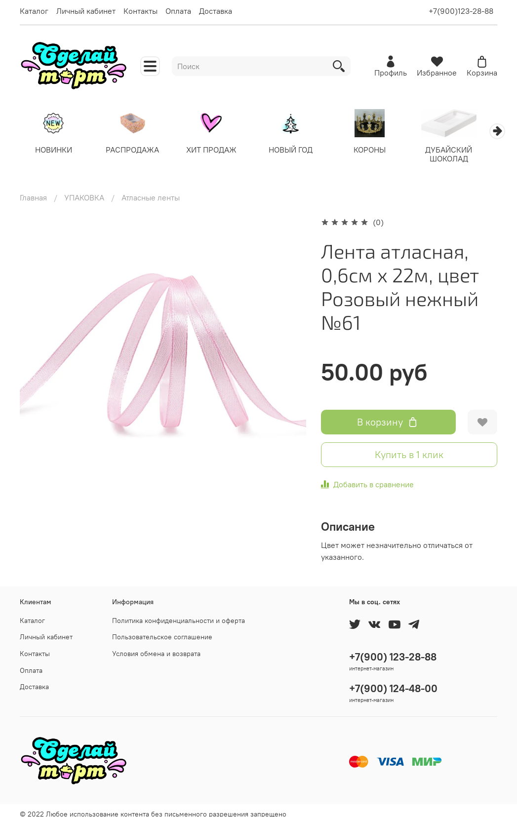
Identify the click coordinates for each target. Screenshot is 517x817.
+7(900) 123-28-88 (393, 649)
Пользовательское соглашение (162, 628)
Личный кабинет (86, 11)
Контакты (140, 11)
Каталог (34, 11)
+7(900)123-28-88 (461, 11)
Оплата (178, 11)
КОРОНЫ (381, 151)
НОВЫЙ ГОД (299, 151)
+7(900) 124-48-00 (393, 680)
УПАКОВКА (84, 190)
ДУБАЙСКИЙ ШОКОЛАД (462, 155)
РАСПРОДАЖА (136, 151)
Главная (33, 190)
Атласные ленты (150, 190)
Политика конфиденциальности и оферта (178, 612)
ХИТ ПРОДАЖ (218, 151)
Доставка (215, 11)
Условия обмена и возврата (156, 645)
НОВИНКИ (54, 151)
